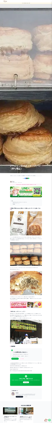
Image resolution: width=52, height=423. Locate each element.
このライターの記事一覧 (19, 396)
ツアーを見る (22, 358)
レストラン (15, 175)
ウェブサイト (26, 396)
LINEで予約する (26, 382)
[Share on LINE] (28, 178)
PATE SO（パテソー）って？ (16, 203)
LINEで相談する (15, 358)
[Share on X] (27, 178)
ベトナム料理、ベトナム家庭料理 (21, 175)
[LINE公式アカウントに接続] (47, 420)
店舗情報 (14, 204)
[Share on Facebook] (25, 178)
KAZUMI (13, 181)
